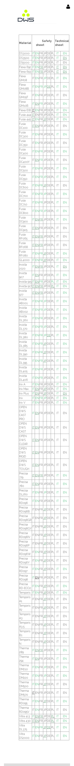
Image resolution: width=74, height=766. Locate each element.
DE (49, 86)
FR (41, 67)
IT (33, 53)
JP (44, 78)
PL (52, 281)
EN (37, 53)
